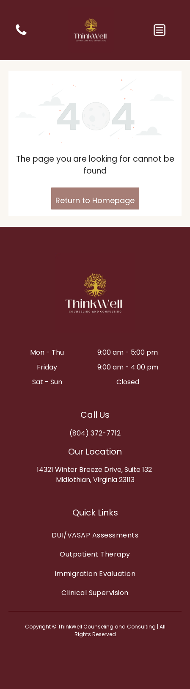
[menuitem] (95, 535)
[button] (159, 30)
